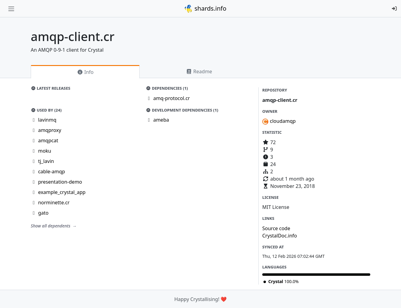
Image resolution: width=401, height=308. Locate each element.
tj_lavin (46, 161)
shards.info (205, 8)
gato (43, 212)
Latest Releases (50, 88)
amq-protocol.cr (171, 98)
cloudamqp (283, 121)
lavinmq (47, 119)
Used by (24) (46, 110)
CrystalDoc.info (279, 235)
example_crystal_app (61, 192)
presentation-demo (60, 181)
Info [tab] (85, 72)
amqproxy (49, 130)
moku (44, 150)
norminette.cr (53, 202)
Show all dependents (51, 226)
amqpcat (48, 140)
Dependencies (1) (167, 88)
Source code (276, 228)
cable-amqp (51, 171)
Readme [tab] (199, 71)
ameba (161, 119)
